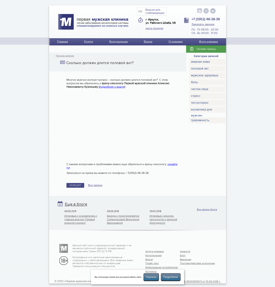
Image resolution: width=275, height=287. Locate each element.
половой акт (200, 68)
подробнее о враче (111, 87)
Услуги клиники (154, 251)
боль (194, 82)
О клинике (176, 41)
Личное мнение (65, 55)
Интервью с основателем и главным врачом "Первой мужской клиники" (80, 219)
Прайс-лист (152, 263)
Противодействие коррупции (191, 263)
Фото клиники (208, 41)
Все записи (95, 185)
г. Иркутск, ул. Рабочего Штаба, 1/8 (161, 21)
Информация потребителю (156, 267)
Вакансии (185, 259)
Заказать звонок (203, 24)
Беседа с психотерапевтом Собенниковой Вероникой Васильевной (123, 219)
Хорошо (151, 276)
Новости (185, 251)
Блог (183, 255)
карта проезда (154, 28)
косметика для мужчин (201, 110)
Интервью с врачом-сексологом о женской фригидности (163, 219)
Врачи (148, 41)
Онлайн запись (206, 49)
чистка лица (199, 89)
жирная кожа (200, 62)
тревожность (200, 120)
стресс (195, 96)
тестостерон (199, 103)
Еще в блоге (76, 204)
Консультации (118, 41)
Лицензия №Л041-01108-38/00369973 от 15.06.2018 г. (189, 281)
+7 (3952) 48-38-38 (206, 19)
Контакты (151, 271)
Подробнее (170, 276)
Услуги (88, 41)
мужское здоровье (204, 75)
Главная (62, 41)
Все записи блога (207, 209)
